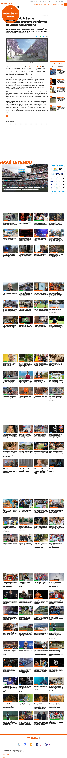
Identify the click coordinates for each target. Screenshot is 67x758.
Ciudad (42, 4)
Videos (61, 4)
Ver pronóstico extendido (58, 191)
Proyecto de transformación (35, 66)
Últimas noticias (36, 4)
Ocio (58, 4)
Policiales (50, 4)
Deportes (55, 4)
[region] (33, 10)
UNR (7, 116)
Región (45, 4)
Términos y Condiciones (8, 756)
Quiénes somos (6, 754)
